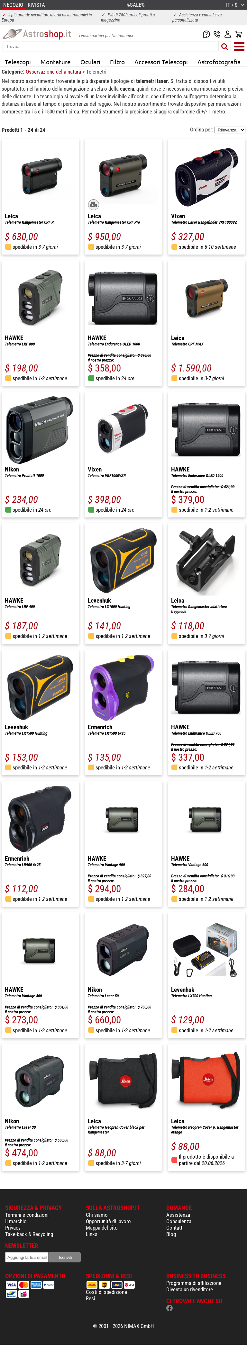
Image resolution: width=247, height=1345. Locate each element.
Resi (90, 1298)
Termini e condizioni (27, 1215)
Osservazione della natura (54, 71)
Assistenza (178, 1215)
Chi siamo (97, 1215)
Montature (56, 62)
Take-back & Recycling (29, 1234)
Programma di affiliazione (193, 1283)
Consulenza (178, 1221)
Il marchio (16, 1221)
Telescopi (18, 62)
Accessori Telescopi (161, 62)
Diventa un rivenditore (189, 1289)
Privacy (13, 1227)
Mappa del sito (102, 1227)
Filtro (117, 62)
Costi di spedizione (106, 1292)
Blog (171, 1234)
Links (91, 1234)
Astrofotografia (219, 62)
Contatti (175, 1227)
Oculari (90, 62)
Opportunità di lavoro (108, 1221)
